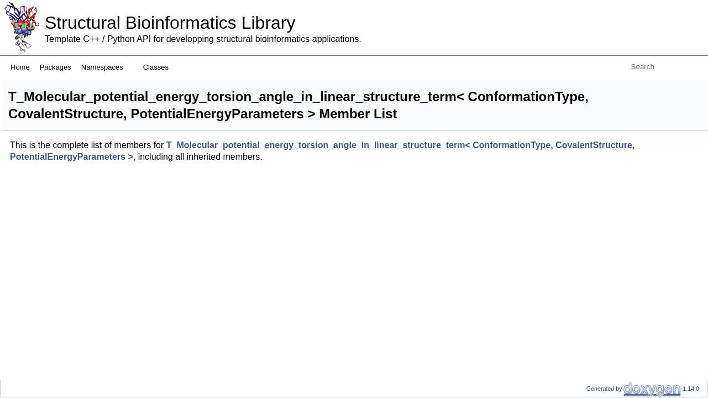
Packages (55, 67)
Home (20, 67)
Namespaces (106, 67)
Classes (160, 67)
